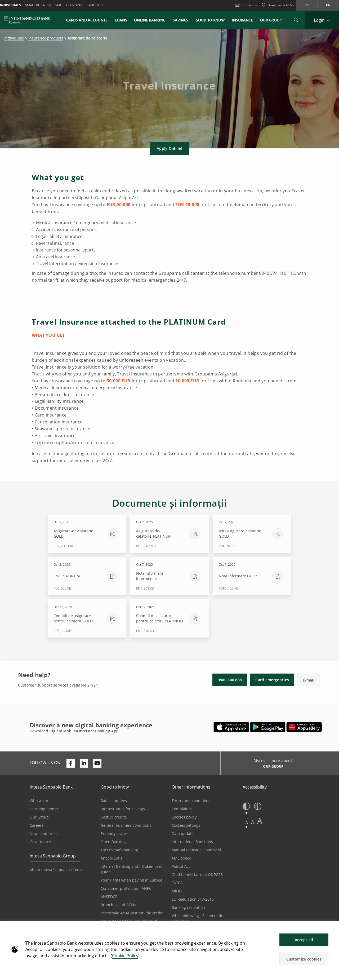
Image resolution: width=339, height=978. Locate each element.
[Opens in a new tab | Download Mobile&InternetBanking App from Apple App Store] (231, 727)
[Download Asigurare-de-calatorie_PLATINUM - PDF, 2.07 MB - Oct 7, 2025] (169, 534)
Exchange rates (114, 833)
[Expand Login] (322, 20)
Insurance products (45, 38)
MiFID (177, 890)
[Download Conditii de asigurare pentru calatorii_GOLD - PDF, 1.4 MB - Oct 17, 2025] (87, 618)
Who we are (40, 800)
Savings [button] (180, 20)
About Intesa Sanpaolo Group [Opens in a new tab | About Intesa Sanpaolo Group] (56, 869)
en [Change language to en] (328, 5)
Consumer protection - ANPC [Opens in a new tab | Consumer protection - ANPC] (126, 888)
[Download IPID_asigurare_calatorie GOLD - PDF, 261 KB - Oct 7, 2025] (252, 534)
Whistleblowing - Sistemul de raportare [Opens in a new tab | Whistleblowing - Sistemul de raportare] (197, 918)
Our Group (271, 20)
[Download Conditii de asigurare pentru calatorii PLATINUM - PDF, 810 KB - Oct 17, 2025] (169, 618)
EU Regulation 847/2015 (193, 899)
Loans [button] (121, 20)
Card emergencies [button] (272, 679)
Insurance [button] (242, 20)
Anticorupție (112, 858)
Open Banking (113, 841)
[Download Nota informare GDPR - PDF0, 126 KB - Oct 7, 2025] (252, 576)
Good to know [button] (210, 20)
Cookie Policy (125, 956)
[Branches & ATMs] (277, 5)
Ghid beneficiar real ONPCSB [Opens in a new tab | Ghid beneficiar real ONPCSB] (197, 874)
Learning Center (44, 808)
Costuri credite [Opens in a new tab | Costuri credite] (114, 817)
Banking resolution (188, 907)
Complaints (182, 808)
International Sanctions (192, 841)
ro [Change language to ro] (307, 5)
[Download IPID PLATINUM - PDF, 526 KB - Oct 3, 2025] (87, 576)
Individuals (14, 38)
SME (58, 5)
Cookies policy (184, 817)
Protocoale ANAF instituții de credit (132, 912)
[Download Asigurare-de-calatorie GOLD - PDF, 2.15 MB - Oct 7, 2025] (87, 534)
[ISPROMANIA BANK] (27, 20)
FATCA (177, 882)
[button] (333, 927)
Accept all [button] (304, 939)
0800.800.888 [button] (230, 679)
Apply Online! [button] (169, 148)
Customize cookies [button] (304, 959)
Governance (40, 841)
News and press (44, 833)
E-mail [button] (308, 680)
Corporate (75, 5)
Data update (183, 833)
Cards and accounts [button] (87, 20)
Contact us (246, 5)
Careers (36, 825)
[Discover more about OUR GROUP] (271, 767)
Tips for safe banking (119, 849)
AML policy (181, 858)
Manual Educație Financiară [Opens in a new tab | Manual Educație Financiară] (196, 849)
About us (97, 5)
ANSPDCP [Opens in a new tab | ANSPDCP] (109, 896)
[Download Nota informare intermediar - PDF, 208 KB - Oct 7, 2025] (169, 576)
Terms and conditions (191, 800)
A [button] (246, 823)
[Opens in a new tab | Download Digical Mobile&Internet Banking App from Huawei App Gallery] (304, 727)
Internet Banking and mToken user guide (131, 869)
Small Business (38, 5)
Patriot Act (181, 866)
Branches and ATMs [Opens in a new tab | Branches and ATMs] (118, 904)
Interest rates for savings (123, 808)
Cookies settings (186, 825)
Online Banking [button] (150, 20)
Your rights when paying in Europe (131, 880)
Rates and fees (114, 800)
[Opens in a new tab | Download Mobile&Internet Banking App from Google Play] (268, 727)
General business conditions (126, 825)
